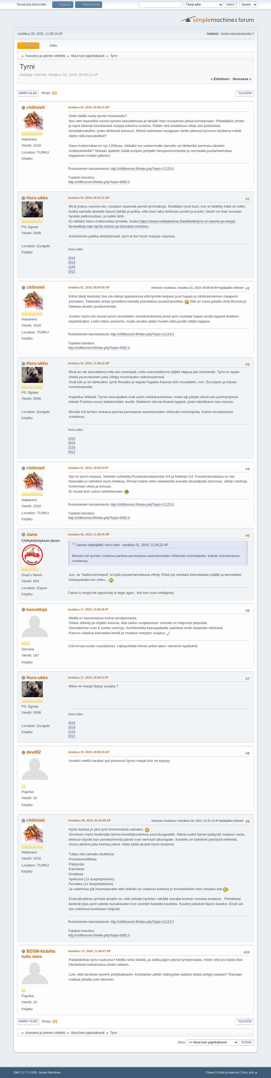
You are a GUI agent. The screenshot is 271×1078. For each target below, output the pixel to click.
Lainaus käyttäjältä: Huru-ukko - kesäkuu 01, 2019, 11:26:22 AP (122, 545)
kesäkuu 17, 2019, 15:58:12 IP (88, 677)
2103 (71, 267)
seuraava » (242, 79)
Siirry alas (28, 93)
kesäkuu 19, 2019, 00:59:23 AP (89, 752)
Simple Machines (49, 1072)
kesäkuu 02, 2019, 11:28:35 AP (89, 534)
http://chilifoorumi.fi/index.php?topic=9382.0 (99, 182)
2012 (71, 272)
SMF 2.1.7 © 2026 (25, 1072)
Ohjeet (210, 1072)
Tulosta (245, 93)
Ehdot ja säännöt (228, 1072)
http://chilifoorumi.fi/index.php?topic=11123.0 (142, 169)
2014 (71, 263)
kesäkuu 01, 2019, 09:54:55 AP (89, 287)
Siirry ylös (28, 1021)
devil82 (33, 752)
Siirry (181, 1042)
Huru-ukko (37, 198)
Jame (31, 534)
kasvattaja (36, 609)
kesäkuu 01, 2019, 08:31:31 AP (89, 197)
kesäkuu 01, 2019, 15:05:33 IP (88, 467)
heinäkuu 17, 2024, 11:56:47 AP (89, 951)
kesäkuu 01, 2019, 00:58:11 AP (89, 107)
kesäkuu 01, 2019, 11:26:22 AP (89, 363)
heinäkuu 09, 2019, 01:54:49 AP (89, 820)
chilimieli (35, 107)
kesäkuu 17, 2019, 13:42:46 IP (88, 609)
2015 (71, 258)
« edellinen (220, 79)
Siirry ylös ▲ (249, 1072)
